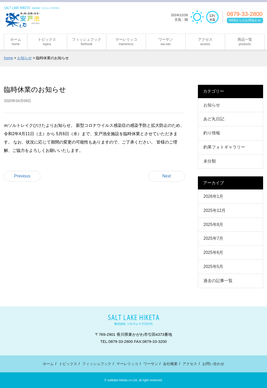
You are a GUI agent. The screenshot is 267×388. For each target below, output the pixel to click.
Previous (22, 176)
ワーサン (150, 364)
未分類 (209, 161)
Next (166, 176)
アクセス (190, 364)
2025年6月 (213, 252)
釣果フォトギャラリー (224, 147)
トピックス (68, 364)
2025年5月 (213, 266)
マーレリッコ (127, 364)
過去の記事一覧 (218, 280)
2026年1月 (213, 196)
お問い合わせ (213, 364)
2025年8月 (213, 224)
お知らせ (211, 105)
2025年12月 (214, 210)
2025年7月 (213, 238)
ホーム (48, 364)
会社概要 (170, 364)
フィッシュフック (96, 364)
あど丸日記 (213, 119)
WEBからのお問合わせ (245, 21)
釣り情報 (211, 133)
